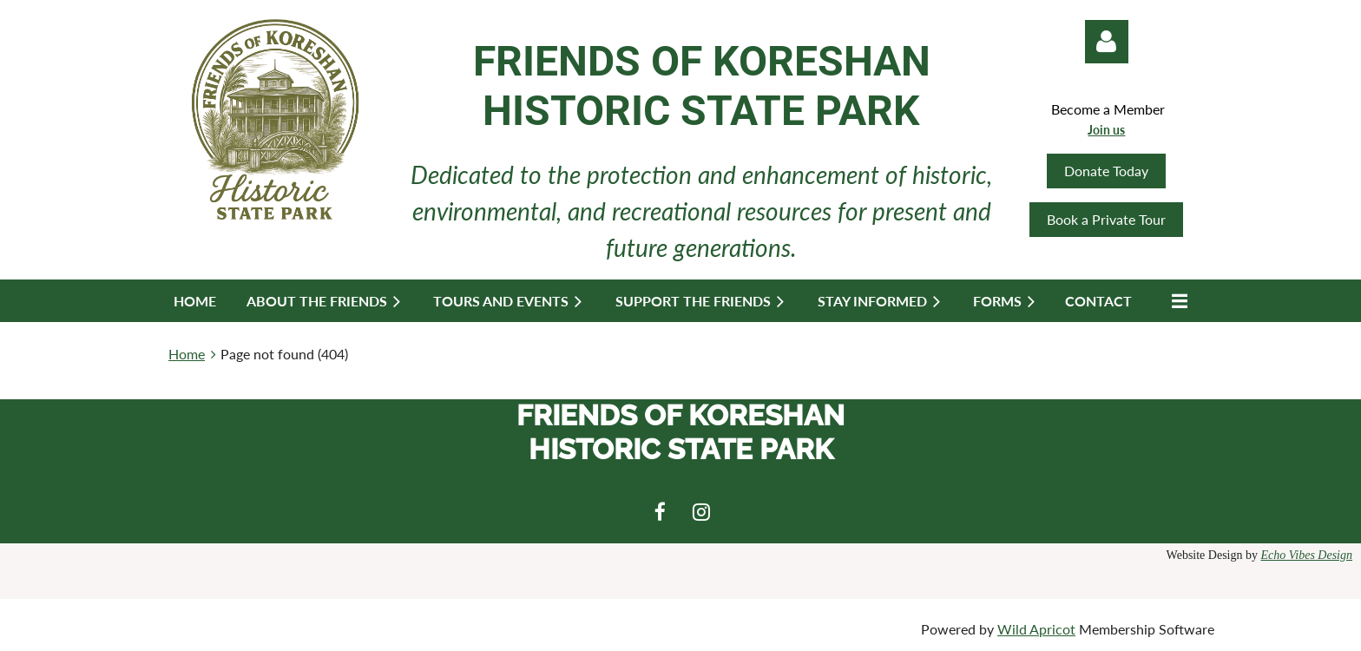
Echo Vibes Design (1307, 555)
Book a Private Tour (1106, 219)
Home (186, 353)
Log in (1106, 41)
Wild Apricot (1036, 629)
